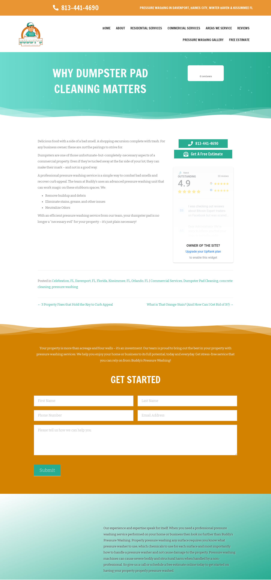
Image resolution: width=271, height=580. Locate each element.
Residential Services (146, 28)
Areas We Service (219, 28)
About (120, 28)
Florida (102, 281)
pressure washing (65, 287)
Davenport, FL (85, 281)
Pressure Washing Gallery (203, 39)
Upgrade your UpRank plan (203, 251)
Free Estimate (239, 39)
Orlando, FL (139, 281)
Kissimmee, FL (119, 281)
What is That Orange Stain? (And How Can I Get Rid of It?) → (190, 305)
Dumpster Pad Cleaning (200, 281)
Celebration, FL (63, 281)
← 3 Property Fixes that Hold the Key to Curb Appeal (75, 305)
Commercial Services (183, 28)
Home (106, 28)
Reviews (243, 28)
